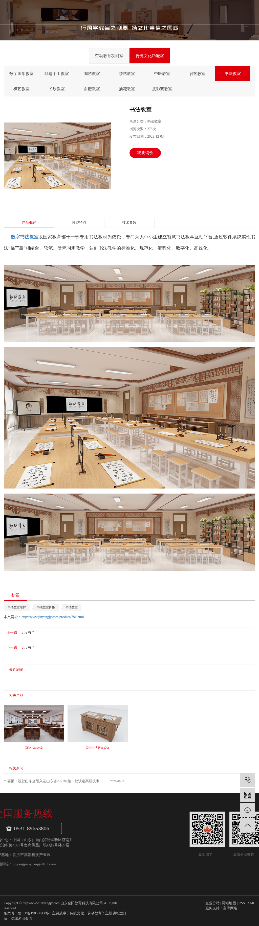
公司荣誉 (42, 851)
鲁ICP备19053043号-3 (34, 913)
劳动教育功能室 (109, 56)
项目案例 (42, 870)
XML (251, 903)
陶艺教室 (92, 73)
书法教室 (233, 73)
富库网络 (230, 908)
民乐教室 (57, 89)
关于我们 (104, 12)
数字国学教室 (21, 73)
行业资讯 (105, 841)
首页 (83, 12)
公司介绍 (42, 832)
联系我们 (186, 12)
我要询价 (145, 153)
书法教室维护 (17, 607)
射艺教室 (197, 73)
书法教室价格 (46, 607)
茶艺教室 (127, 73)
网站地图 (229, 903)
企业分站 (212, 903)
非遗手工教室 (57, 73)
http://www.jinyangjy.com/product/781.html (52, 617)
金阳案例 (166, 12)
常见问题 (105, 851)
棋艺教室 (21, 89)
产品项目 (125, 12)
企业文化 (42, 841)
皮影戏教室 (162, 89)
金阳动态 (105, 832)
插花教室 (127, 89)
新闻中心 (145, 12)
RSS (242, 903)
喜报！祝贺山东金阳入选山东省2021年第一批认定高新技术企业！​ (58, 781)
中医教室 (162, 73)
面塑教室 (92, 89)
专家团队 (42, 860)
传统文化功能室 (150, 56)
